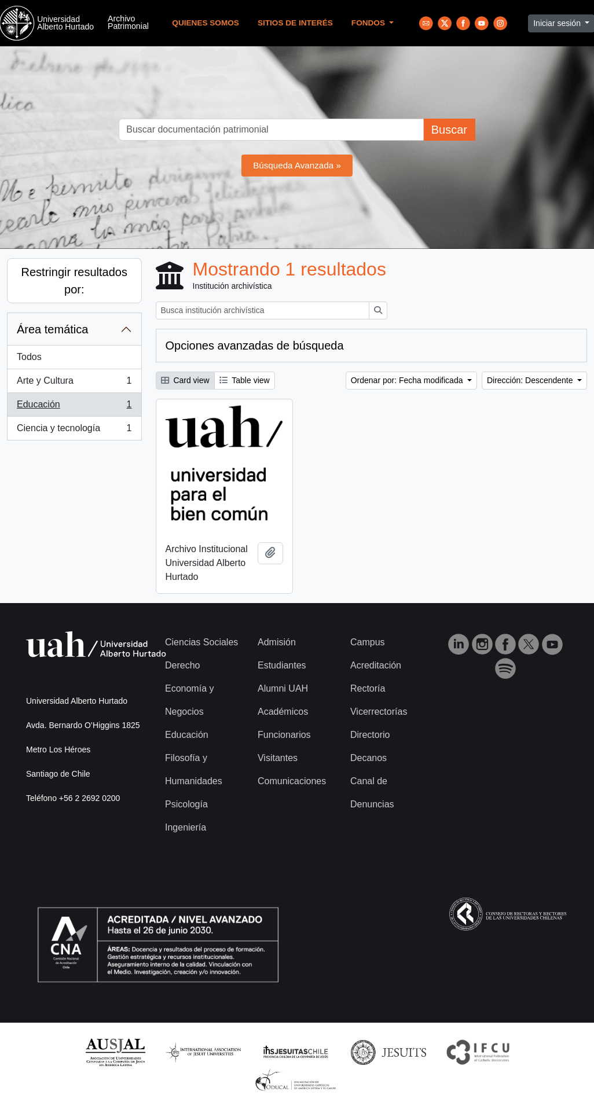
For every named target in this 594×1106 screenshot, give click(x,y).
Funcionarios (284, 735)
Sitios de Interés (295, 23)
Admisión (277, 642)
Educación (74, 407)
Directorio (370, 735)
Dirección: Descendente (531, 380)
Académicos (283, 711)
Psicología (186, 804)
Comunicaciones (292, 781)
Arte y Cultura (74, 383)
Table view (244, 380)
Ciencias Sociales (201, 642)
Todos (29, 357)
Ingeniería (185, 827)
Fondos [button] (369, 23)
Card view (185, 380)
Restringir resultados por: (74, 281)
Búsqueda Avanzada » (297, 165)
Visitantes (278, 758)
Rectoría (367, 688)
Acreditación (375, 665)
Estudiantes (282, 665)
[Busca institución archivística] (262, 310)
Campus (367, 642)
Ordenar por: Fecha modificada (408, 380)
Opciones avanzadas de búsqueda (255, 345)
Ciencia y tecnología (74, 430)
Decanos (368, 758)
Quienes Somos (205, 23)
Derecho (182, 665)
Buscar (449, 129)
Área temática (52, 329)
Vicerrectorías (378, 711)
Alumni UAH (283, 688)
